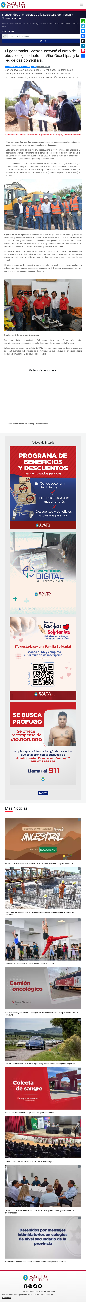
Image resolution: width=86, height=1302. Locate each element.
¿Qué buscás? (8, 31)
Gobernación (10, 67)
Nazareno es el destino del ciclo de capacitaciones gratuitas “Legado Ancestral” (39, 863)
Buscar (43, 41)
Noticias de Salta (23, 67)
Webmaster (6, 1298)
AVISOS (43, 793)
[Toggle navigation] (81, 4)
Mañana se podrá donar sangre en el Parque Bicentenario (29, 1113)
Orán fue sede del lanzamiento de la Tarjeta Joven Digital (29, 1161)
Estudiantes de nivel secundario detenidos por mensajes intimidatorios (35, 1261)
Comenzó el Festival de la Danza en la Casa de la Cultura (29, 964)
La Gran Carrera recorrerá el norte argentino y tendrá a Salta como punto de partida (40, 1064)
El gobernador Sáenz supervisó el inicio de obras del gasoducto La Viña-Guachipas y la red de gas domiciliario (42, 56)
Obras (33, 67)
